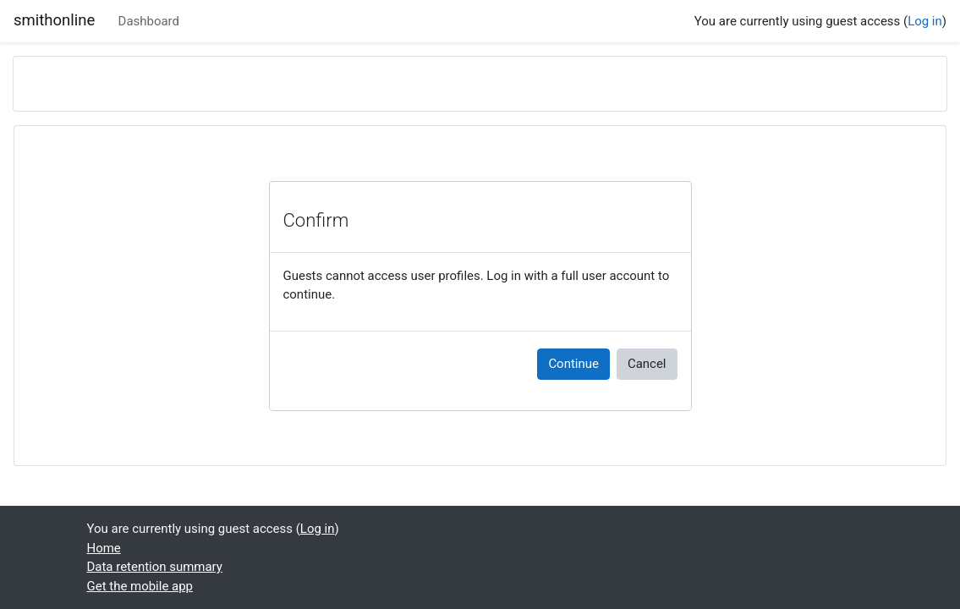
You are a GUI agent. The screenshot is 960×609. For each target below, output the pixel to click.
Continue (573, 363)
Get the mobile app (140, 586)
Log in (925, 21)
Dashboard (148, 21)
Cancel (647, 363)
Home (104, 548)
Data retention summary (154, 566)
